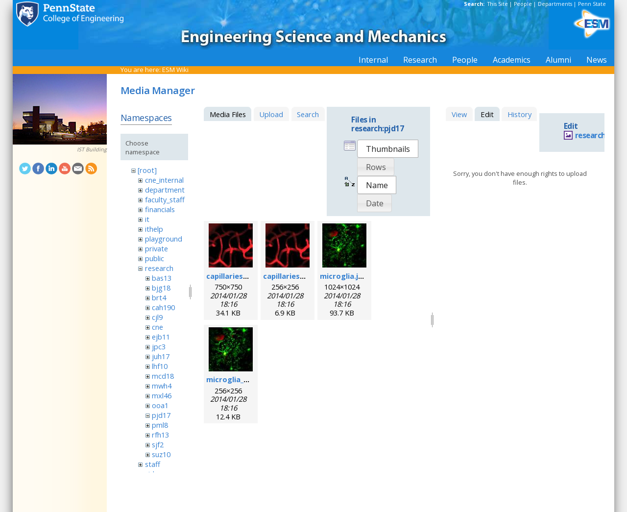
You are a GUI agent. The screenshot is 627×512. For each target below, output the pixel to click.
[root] (147, 170)
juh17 (160, 356)
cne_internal (164, 180)
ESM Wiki (175, 69)
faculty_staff (165, 199)
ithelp (154, 229)
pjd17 (161, 415)
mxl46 (161, 395)
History (519, 114)
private (156, 248)
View (459, 114)
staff (152, 464)
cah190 (163, 307)
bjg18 (161, 288)
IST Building (92, 149)
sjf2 (158, 444)
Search (308, 114)
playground (163, 239)
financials (160, 209)
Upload (271, 114)
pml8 (160, 425)
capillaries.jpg (231, 276)
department (165, 190)
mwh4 (161, 385)
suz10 (161, 454)
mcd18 (163, 376)
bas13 (161, 278)
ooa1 (160, 405)
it (147, 219)
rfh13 (160, 434)
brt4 (159, 297)
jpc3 (159, 346)
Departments (555, 3)
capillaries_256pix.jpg (300, 276)
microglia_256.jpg (237, 379)
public (154, 258)
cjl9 (157, 317)
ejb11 (161, 336)
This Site (497, 3)
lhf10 (160, 366)
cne (157, 327)
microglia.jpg (343, 276)
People (523, 3)
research (159, 268)
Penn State (592, 3)
